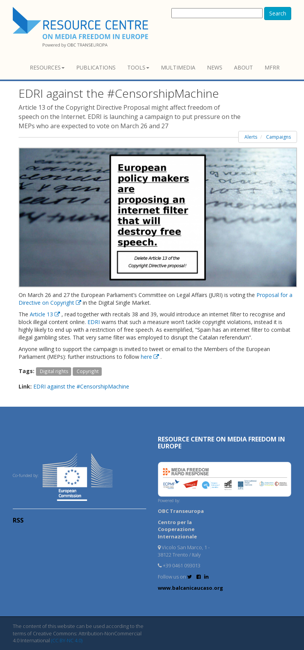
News (214, 67)
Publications (96, 67)
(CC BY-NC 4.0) (66, 640)
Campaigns (278, 137)
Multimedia (178, 67)
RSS (18, 520)
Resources (47, 67)
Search (277, 13)
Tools (138, 67)
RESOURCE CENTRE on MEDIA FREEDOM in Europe (221, 442)
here (151, 356)
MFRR (272, 67)
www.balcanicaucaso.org (190, 587)
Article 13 (45, 314)
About (243, 67)
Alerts (250, 137)
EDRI (93, 322)
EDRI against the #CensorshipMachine (81, 386)
